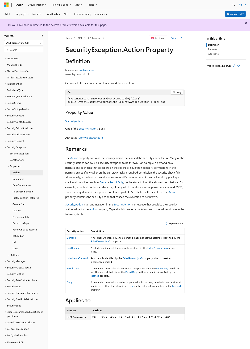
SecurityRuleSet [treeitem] (15, 264)
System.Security (88, 70)
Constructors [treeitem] (17, 150)
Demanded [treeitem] (18, 169)
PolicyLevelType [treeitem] (15, 80)
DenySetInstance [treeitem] (21, 175)
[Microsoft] (6, 4)
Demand (71, 237)
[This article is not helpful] (238, 66)
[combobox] (23, 43)
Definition (213, 44)
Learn (69, 38)
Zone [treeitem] (15, 239)
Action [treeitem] (16, 163)
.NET (79, 38)
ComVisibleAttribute (90, 137)
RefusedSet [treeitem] (18, 226)
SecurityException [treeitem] (19, 144)
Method (95, 275)
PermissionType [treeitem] (20, 213)
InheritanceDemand (77, 258)
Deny (103, 182)
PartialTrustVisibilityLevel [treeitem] (20, 68)
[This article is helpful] (234, 66)
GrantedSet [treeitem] (18, 194)
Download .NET (235, 14)
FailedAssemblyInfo (101, 241)
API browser (94, 38)
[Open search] (233, 5)
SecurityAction (74, 121)
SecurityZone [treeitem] (14, 296)
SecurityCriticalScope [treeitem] (18, 125)
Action (74, 158)
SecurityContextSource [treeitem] (19, 112)
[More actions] (182, 38)
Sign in (242, 4)
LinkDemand (73, 248)
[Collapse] (42, 35)
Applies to (213, 53)
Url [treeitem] (14, 232)
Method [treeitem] (16, 201)
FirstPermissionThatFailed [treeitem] (25, 188)
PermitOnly (116, 182)
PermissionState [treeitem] (20, 207)
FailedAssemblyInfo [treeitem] (22, 182)
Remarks (212, 49)
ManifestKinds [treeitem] (14, 55)
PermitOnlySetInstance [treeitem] (24, 220)
